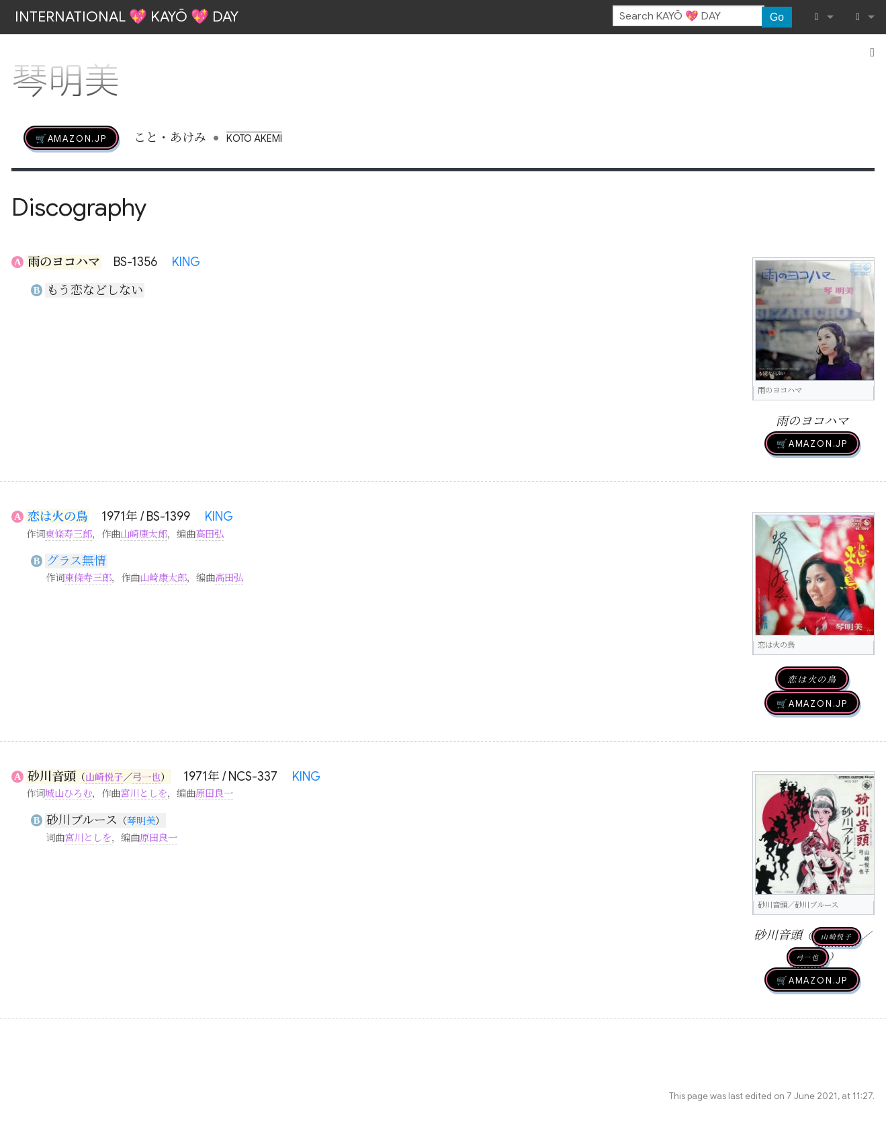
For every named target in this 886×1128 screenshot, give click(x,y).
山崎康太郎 (143, 534)
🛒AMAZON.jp (71, 137)
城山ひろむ (68, 793)
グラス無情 (76, 561)
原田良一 (214, 793)
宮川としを (143, 793)
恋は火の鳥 (58, 516)
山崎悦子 (104, 777)
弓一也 (146, 777)
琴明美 (141, 821)
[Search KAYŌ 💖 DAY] (688, 16)
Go (777, 17)
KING (186, 262)
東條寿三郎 (68, 534)
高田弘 (209, 534)
